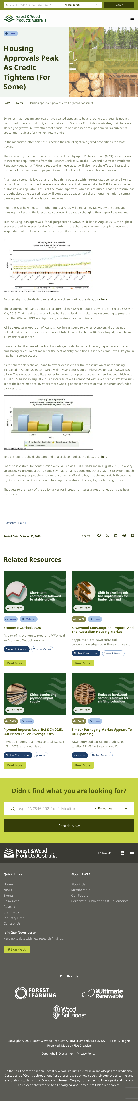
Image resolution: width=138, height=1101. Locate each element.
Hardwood (80, 755)
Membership (80, 890)
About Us (78, 884)
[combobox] (82, 5)
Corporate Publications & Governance (99, 901)
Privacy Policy (86, 1053)
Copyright (48, 1053)
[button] (99, 535)
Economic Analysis (17, 649)
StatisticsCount (15, 523)
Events (9, 895)
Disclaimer (66, 1053)
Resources (11, 901)
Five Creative (82, 1045)
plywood (41, 755)
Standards (11, 912)
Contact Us (12, 923)
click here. (101, 299)
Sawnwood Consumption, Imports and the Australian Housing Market (103, 629)
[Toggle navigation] (130, 18)
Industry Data (14, 918)
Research (10, 906)
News (19, 103)
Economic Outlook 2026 (22, 627)
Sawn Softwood (113, 653)
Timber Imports (101, 755)
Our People (79, 895)
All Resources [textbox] (73, 4)
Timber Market (42, 649)
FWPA (7, 103)
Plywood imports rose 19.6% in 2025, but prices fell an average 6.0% (33, 731)
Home (8, 884)
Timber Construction (86, 653)
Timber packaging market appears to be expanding (102, 731)
